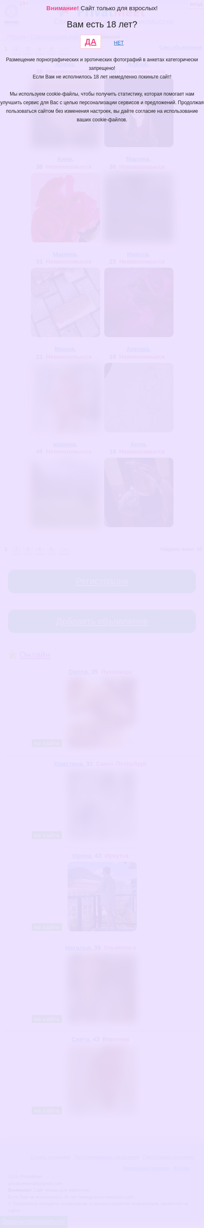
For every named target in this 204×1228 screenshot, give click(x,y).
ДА (91, 41)
